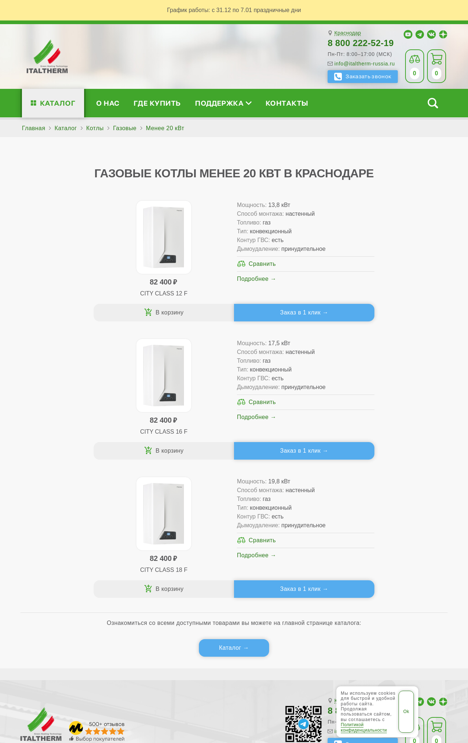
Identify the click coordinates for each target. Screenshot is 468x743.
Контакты (287, 103)
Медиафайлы (66, 518)
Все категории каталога (143, 687)
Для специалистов (391, 495)
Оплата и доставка (288, 530)
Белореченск (221, 652)
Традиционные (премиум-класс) (175, 518)
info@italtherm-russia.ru (364, 64)
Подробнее (114, 296)
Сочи (140, 666)
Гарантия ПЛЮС (284, 518)
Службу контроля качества (155, 596)
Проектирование (61, 530)
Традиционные (151, 506)
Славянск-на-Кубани (98, 666)
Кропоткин (351, 652)
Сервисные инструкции (389, 506)
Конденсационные (156, 542)
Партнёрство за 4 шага (397, 518)
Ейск (288, 652)
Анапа (157, 652)
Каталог (57, 103)
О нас (107, 103)
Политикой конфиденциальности (364, 727)
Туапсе (233, 666)
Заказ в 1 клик (123, 315)
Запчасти (284, 542)
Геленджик (260, 652)
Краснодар (347, 33)
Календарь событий (384, 553)
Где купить (157, 103)
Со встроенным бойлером (167, 530)
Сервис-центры (283, 506)
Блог (44, 553)
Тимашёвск (169, 666)
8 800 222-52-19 (361, 43)
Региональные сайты (218, 687)
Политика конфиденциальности (303, 687)
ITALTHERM (61, 687)
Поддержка (223, 103)
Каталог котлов (156, 495)
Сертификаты (57, 506)
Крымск (382, 652)
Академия (379, 542)
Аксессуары (287, 553)
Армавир (184, 652)
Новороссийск (43, 666)
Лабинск (410, 652)
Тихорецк (204, 666)
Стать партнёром (380, 530)
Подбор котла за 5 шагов (170, 553)
